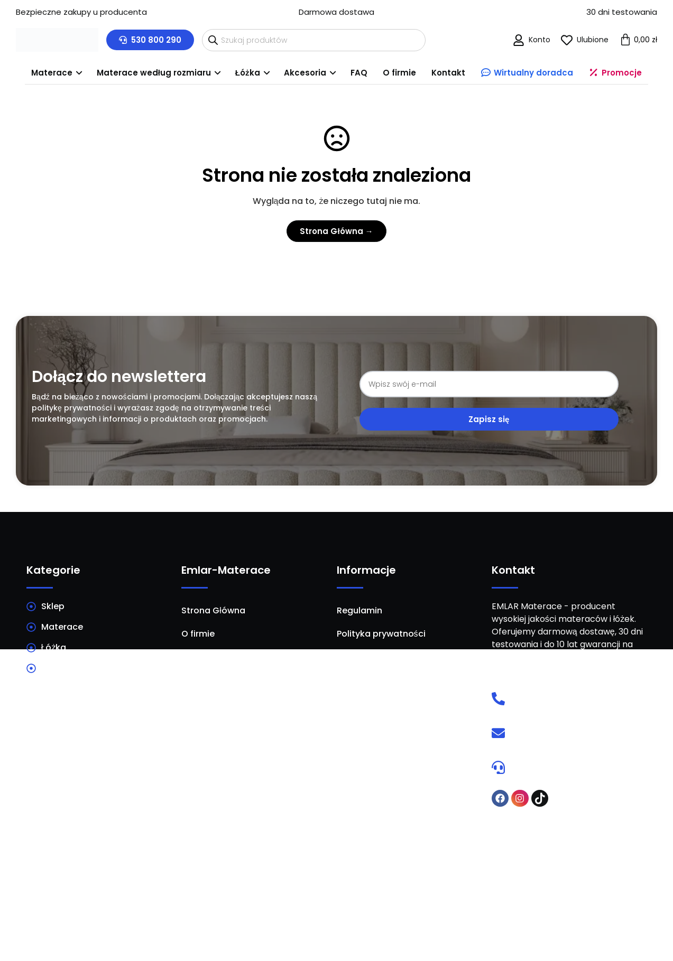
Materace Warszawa (100, 846)
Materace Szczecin (415, 888)
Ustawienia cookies (378, 679)
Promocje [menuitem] (624, 72)
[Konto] (518, 40)
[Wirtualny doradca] (498, 766)
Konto (539, 39)
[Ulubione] (567, 40)
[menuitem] (47, 72)
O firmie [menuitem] (402, 72)
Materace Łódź (573, 867)
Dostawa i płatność (378, 656)
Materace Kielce (257, 846)
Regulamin (359, 609)
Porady (196, 656)
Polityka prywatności (381, 633)
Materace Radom (257, 867)
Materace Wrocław (573, 846)
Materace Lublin (100, 888)
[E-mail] (498, 732)
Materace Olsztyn (573, 888)
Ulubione (593, 39)
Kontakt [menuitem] (453, 72)
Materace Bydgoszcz (257, 888)
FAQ (189, 679)
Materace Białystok (100, 867)
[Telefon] (498, 697)
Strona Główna (213, 609)
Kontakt (198, 702)
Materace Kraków (415, 846)
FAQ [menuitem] (359, 72)
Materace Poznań (415, 867)
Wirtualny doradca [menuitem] (533, 72)
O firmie (198, 633)
